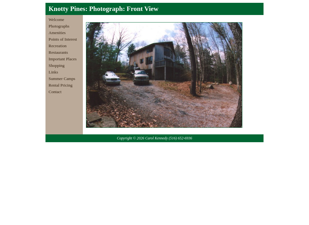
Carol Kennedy (156, 138)
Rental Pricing (61, 85)
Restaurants (58, 52)
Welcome (56, 19)
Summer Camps (62, 78)
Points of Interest (63, 39)
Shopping (56, 65)
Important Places (63, 59)
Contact (55, 91)
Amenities (57, 32)
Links (53, 72)
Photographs (59, 26)
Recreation (58, 45)
